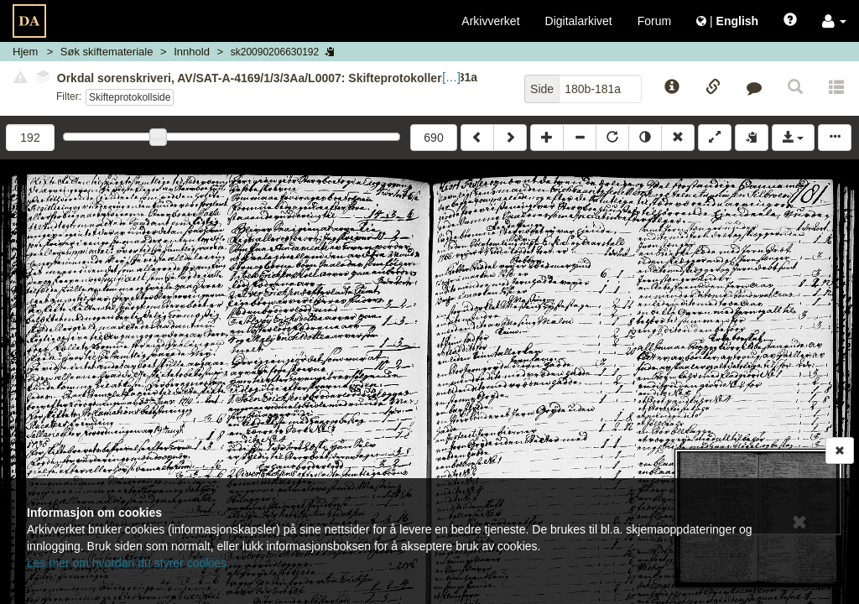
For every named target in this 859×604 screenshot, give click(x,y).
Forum (654, 21)
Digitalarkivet (578, 21)
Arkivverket (490, 21)
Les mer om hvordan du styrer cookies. (128, 563)
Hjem (25, 51)
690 (433, 137)
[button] (834, 21)
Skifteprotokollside (129, 97)
